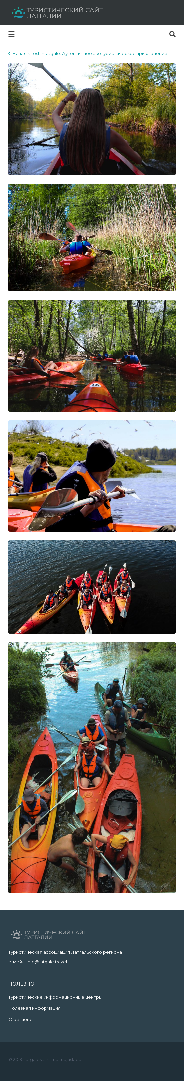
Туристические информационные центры (55, 997)
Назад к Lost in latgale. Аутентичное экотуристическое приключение (89, 53)
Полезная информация (34, 1008)
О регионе (20, 1019)
